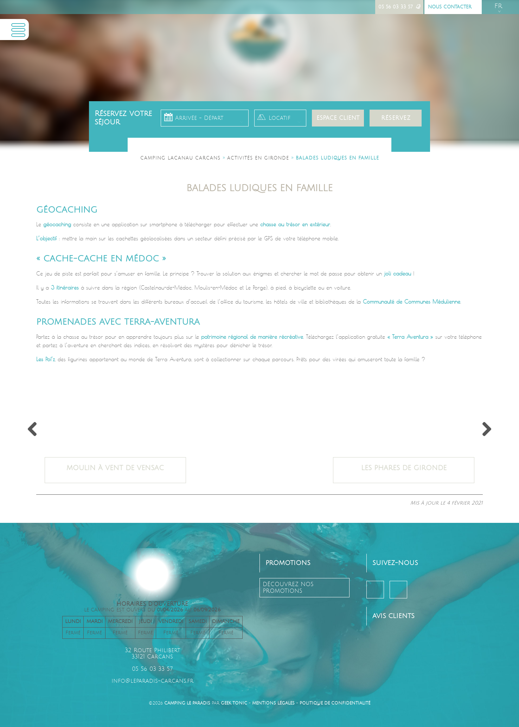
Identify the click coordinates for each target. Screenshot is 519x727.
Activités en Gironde (258, 158)
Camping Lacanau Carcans (180, 158)
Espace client (337, 118)
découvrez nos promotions (288, 587)
